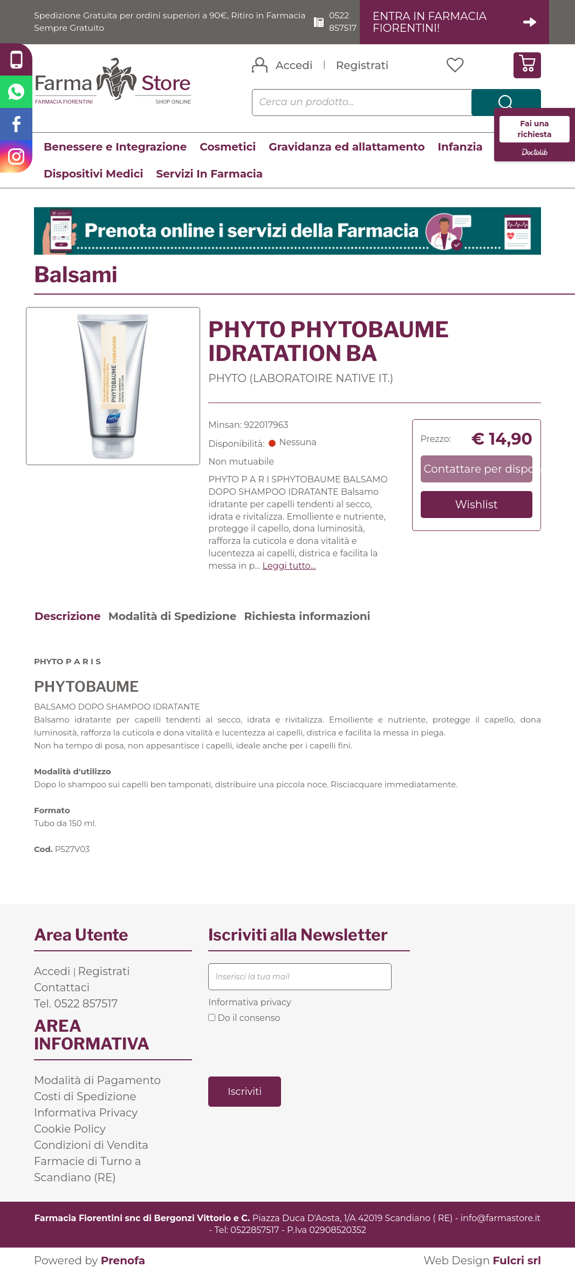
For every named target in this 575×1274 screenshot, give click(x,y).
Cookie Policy (70, 1128)
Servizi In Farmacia (209, 173)
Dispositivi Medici (93, 173)
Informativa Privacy (86, 1112)
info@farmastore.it (500, 1218)
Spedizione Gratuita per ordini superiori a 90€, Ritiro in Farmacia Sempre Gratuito (151, 21)
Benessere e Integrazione (115, 146)
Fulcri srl (516, 1260)
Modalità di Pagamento (97, 1080)
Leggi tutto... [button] (289, 566)
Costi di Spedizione (85, 1096)
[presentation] (290, 1049)
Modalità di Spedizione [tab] (172, 616)
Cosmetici (228, 146)
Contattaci (62, 987)
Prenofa (123, 1260)
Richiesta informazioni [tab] (307, 616)
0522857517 (254, 1230)
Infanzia (460, 146)
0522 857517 (345, 21)
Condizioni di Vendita (91, 1145)
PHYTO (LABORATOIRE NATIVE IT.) (300, 378)
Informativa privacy (249, 1002)
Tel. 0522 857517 (76, 1003)
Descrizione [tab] (68, 616)
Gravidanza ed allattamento (347, 146)
